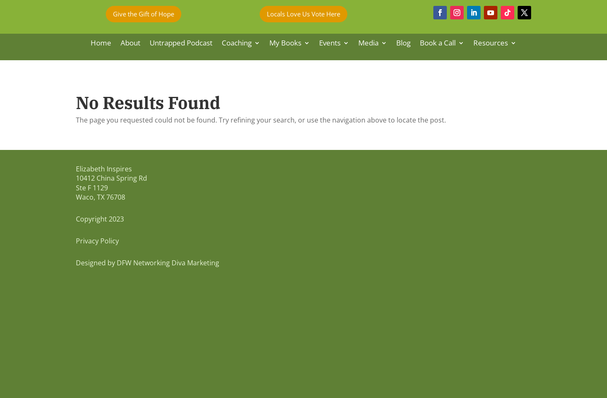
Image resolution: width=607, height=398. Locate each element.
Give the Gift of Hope (143, 14)
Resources (490, 44)
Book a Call (438, 44)
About (130, 44)
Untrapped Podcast (181, 44)
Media (368, 44)
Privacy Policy (97, 241)
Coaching (237, 44)
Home (101, 44)
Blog (403, 44)
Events (330, 44)
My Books (285, 44)
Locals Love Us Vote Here (303, 14)
